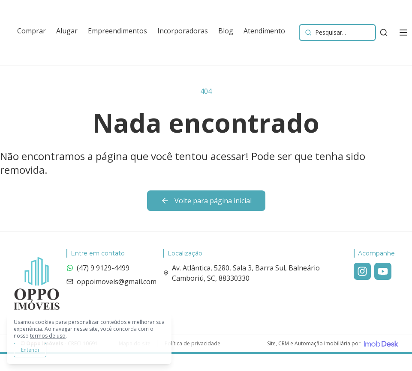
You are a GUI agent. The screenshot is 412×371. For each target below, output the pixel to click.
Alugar (67, 31)
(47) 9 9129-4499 (97, 268)
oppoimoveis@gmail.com (111, 281)
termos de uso (48, 335)
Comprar (31, 31)
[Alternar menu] (403, 32)
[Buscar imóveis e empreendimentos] (337, 32)
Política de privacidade (192, 343)
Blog (225, 31)
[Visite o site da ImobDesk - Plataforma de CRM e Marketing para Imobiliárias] (332, 343)
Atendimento (264, 31)
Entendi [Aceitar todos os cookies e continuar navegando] (30, 349)
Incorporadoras (182, 31)
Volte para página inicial (206, 200)
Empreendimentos (117, 31)
